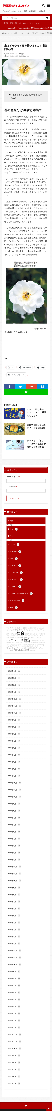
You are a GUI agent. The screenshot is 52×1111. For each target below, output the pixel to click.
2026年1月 (14, 692)
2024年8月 (14, 810)
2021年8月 (14, 1062)
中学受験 (5, 23)
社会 (20, 632)
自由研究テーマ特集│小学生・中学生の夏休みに (25, 643)
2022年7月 (14, 985)
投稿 (14, 529)
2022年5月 (14, 999)
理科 (9, 642)
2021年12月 (14, 1034)
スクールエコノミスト (19, 628)
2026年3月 (14, 678)
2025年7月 (14, 734)
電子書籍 (15, 551)
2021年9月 (14, 1055)
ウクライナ (24, 630)
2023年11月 (14, 873)
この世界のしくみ (37, 641)
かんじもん (20, 642)
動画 (14, 607)
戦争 (38, 642)
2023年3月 (14, 929)
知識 (15, 33)
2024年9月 (14, 803)
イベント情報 (17, 600)
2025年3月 (14, 761)
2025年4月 (14, 755)
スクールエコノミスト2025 (28, 23)
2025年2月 (14, 768)
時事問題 (41, 644)
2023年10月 (14, 880)
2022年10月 (14, 964)
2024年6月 (14, 824)
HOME (7, 33)
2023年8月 (14, 894)
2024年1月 (14, 859)
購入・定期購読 (30, 11)
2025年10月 (14, 713)
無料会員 (42, 11)
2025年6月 (14, 741)
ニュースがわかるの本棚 (21, 593)
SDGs (22, 635)
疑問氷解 (13, 23)
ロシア (10, 634)
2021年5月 (14, 1083)
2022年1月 (14, 1027)
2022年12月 (14, 950)
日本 (36, 644)
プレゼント (16, 572)
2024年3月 (14, 845)
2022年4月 (14, 1006)
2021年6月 (14, 1076)
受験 (14, 558)
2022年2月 (14, 1020)
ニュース (15, 586)
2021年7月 (14, 1069)
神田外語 (33, 646)
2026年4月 (14, 671)
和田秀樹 (40, 634)
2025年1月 (14, 775)
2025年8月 (14, 727)
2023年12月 (14, 866)
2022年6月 (14, 992)
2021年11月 (14, 1041)
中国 (7, 628)
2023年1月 (14, 943)
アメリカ (27, 642)
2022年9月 (14, 971)
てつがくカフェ (34, 630)
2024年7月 (14, 817)
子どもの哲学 (22, 646)
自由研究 (34, 642)
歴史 (12, 637)
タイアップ (16, 579)
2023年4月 (14, 922)
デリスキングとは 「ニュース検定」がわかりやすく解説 (36, 443)
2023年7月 (14, 901)
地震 (26, 634)
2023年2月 (14, 936)
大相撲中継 (32, 628)
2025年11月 (14, 706)
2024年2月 (14, 852)
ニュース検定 (20, 640)
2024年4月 (14, 838)
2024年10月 (14, 796)
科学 (41, 630)
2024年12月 (14, 782)
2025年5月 (14, 748)
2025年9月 (14, 720)
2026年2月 (14, 685)
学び (11, 536)
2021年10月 (14, 1048)
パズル (25, 648)
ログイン (13, 498)
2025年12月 (14, 699)
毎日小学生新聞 (12, 56)
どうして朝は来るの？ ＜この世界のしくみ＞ (36, 412)
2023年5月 (14, 915)
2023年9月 (14, 887)
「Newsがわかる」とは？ (11, 11)
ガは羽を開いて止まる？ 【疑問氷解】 (36, 426)
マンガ (14, 544)
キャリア (15, 565)
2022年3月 (14, 1013)
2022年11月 (14, 957)
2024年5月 (14, 831)
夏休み (14, 642)
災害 (14, 634)
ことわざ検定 (11, 646)
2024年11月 (14, 789)
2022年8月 (14, 978)
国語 (28, 646)
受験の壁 (33, 650)
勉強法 (17, 637)
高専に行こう (32, 634)
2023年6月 (14, 908)
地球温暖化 (31, 648)
